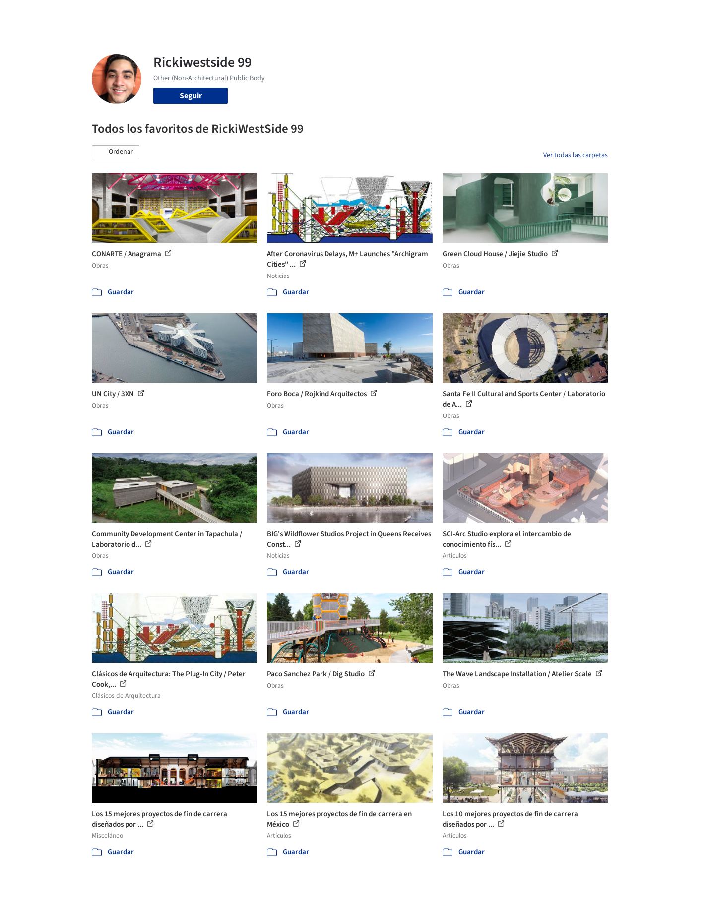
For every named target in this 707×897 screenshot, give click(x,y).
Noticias (449, 13)
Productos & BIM (399, 13)
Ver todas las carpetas (575, 155)
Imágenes (346, 13)
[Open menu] (651, 14)
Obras (312, 13)
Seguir (191, 95)
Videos (482, 13)
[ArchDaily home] (56, 14)
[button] (115, 152)
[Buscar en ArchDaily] (195, 14)
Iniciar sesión (536, 13)
